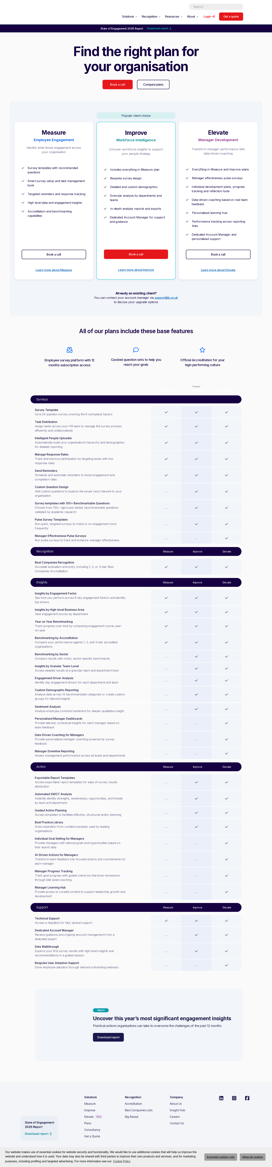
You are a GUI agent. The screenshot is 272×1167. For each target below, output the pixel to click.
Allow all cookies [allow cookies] (252, 1157)
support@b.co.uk (166, 297)
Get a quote (231, 16)
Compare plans (153, 84)
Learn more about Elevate (218, 270)
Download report (108, 1037)
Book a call (117, 84)
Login (207, 16)
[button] (129, 16)
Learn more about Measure (54, 270)
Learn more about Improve (136, 270)
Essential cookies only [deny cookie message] (221, 1157)
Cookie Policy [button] (121, 1161)
